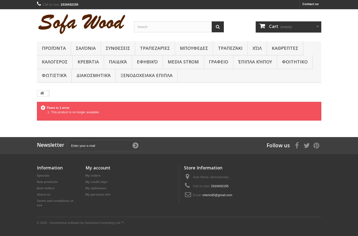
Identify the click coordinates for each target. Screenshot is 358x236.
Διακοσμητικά (94, 75)
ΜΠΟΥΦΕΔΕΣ (194, 48)
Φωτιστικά (54, 75)
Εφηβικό (147, 62)
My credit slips (96, 182)
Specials (43, 175)
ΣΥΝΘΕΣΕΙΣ (118, 48)
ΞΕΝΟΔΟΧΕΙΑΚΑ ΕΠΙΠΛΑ (147, 75)
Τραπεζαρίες (155, 48)
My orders (93, 175)
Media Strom (183, 62)
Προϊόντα (54, 48)
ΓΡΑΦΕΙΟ (218, 62)
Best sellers (46, 188)
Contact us (310, 4)
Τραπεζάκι (230, 48)
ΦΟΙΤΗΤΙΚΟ (295, 62)
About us (44, 194)
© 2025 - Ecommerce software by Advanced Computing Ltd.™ (80, 223)
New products (47, 182)
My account (98, 168)
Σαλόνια (86, 48)
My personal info (98, 194)
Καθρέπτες (285, 48)
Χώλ (257, 48)
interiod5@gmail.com (217, 195)
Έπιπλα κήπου (255, 62)
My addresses (96, 188)
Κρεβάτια (88, 62)
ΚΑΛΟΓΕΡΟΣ (55, 62)
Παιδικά (118, 62)
